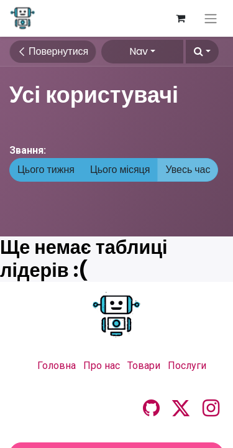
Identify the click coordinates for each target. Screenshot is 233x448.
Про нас (101, 365)
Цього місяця (120, 169)
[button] (202, 51)
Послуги (187, 365)
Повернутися (52, 51)
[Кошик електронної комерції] (180, 18)
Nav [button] (138, 51)
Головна (56, 365)
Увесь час (187, 169)
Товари (143, 365)
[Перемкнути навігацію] (211, 18)
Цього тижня (46, 169)
